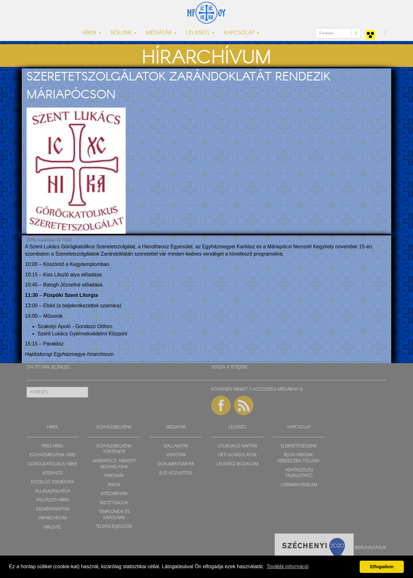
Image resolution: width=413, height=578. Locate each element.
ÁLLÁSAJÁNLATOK (52, 491)
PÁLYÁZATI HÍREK (52, 500)
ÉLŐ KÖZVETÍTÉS (175, 473)
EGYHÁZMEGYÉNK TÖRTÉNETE (114, 449)
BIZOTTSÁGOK (114, 503)
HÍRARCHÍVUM (53, 518)
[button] (385, 33)
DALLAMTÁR (176, 446)
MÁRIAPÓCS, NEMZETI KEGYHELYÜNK (114, 464)
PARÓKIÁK (114, 476)
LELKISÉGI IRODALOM (237, 464)
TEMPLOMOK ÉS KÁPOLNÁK (114, 515)
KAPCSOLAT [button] (241, 33)
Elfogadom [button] (381, 566)
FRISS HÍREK (53, 446)
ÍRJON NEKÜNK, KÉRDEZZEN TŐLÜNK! (299, 458)
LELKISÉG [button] (200, 33)
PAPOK (114, 485)
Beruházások (370, 548)
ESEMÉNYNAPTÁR (52, 509)
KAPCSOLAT (299, 427)
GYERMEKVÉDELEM (299, 485)
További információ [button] (287, 566)
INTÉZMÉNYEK (114, 494)
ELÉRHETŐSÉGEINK (299, 446)
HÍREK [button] (91, 33)
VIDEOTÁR (176, 455)
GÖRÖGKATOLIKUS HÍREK (52, 464)
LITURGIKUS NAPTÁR (237, 446)
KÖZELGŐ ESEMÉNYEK (52, 482)
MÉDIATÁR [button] (161, 33)
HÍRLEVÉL (53, 527)
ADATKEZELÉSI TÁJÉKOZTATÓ (299, 473)
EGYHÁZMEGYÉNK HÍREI (52, 455)
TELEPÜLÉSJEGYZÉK (114, 527)
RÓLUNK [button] (123, 33)
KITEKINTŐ (53, 473)
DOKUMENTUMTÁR (176, 464)
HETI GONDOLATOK (237, 455)
